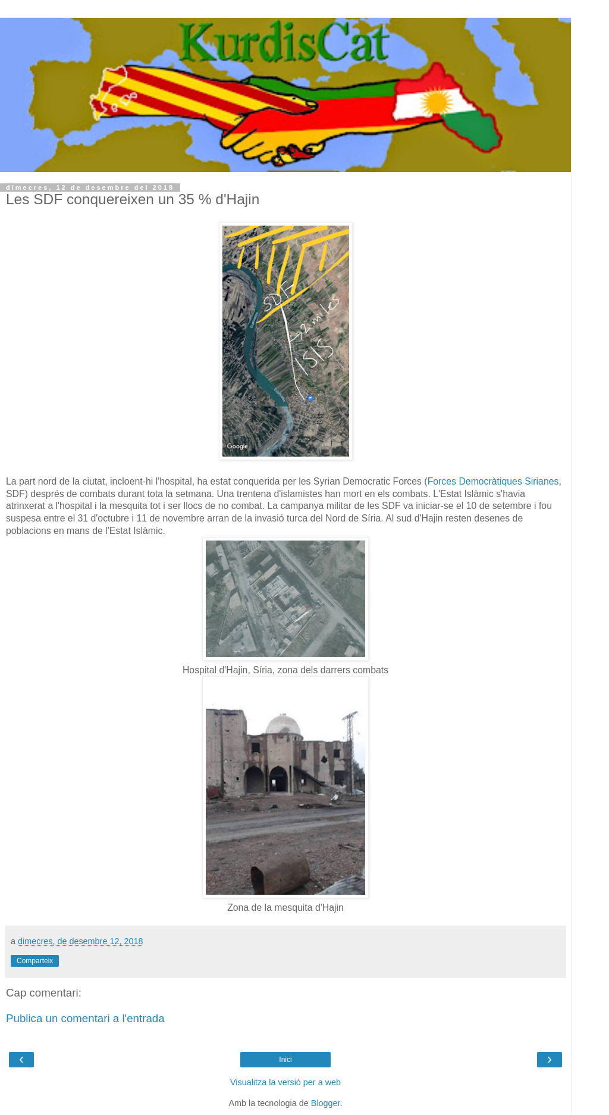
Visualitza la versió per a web (285, 1082)
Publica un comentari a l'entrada (85, 1018)
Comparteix (35, 961)
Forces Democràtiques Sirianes (493, 481)
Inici (285, 1059)
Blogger (325, 1103)
